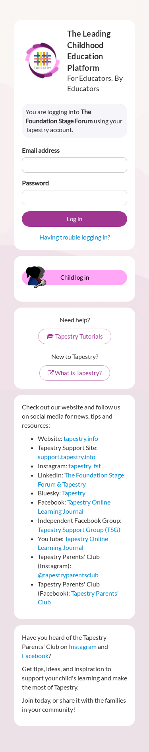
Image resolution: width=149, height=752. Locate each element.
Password (35, 183)
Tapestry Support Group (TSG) (79, 529)
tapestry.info (81, 438)
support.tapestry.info (66, 456)
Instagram (83, 646)
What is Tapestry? (75, 372)
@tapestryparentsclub (68, 575)
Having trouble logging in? (74, 237)
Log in (74, 218)
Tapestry (73, 493)
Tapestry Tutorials (74, 336)
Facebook (35, 655)
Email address (41, 150)
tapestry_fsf (84, 466)
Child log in (56, 277)
